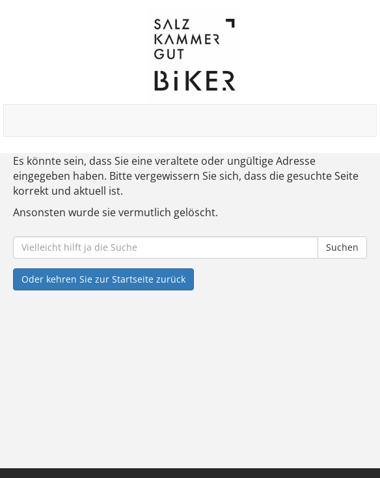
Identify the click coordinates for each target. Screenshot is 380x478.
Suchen (342, 247)
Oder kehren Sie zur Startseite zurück (103, 279)
